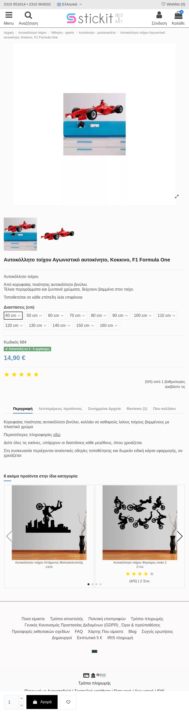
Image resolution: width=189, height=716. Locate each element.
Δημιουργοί (62, 638)
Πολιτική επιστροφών (107, 619)
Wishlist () (173, 4)
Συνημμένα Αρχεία (104, 408)
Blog (132, 631)
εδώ (57, 435)
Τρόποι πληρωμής (147, 619)
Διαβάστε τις (175, 386)
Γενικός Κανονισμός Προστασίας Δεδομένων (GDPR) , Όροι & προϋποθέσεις (92, 625)
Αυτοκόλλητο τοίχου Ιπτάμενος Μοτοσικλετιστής (49, 562)
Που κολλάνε (164, 408)
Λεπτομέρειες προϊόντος (60, 408)
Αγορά (42, 702)
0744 (139, 567)
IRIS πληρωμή (120, 638)
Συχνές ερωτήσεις (157, 631)
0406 (49, 567)
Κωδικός (11, 342)
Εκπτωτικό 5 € (89, 638)
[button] (89, 584)
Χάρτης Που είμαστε (105, 631)
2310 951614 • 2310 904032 (27, 4)
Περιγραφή (22, 408)
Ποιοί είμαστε (33, 619)
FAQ (79, 631)
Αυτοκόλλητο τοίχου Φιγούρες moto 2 (140, 562)
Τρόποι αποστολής (66, 619)
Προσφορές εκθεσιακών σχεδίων (41, 631)
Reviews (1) (137, 408)
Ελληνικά (70, 4)
